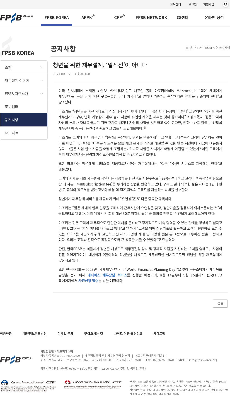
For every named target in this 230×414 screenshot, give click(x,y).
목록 (220, 303)
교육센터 (175, 4)
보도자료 (11, 133)
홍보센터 (11, 106)
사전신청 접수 (88, 280)
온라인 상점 (214, 18)
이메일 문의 (65, 333)
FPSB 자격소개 (16, 93)
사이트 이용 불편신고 (128, 333)
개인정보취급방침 (34, 333)
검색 (225, 4)
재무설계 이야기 (17, 80)
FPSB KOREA (56, 18)
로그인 (193, 4)
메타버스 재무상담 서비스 (107, 275)
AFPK (88, 17)
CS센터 (183, 18)
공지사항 (11, 119)
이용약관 (6, 333)
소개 (8, 67)
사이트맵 (159, 333)
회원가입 (208, 4)
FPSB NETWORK (151, 18)
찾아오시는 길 (93, 333)
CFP (119, 17)
